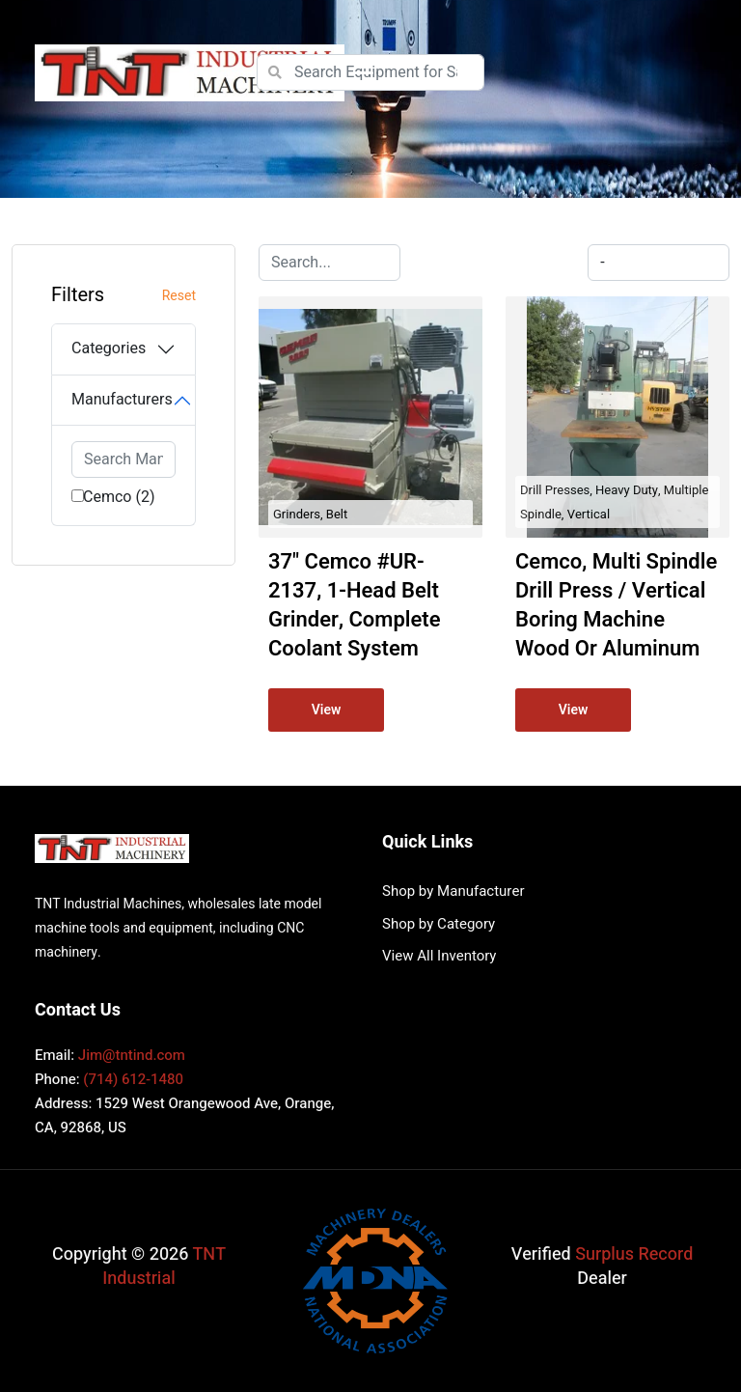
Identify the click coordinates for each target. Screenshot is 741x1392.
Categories (108, 348)
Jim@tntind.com (131, 1055)
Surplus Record (634, 1254)
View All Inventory (439, 955)
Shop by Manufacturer (453, 891)
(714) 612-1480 (133, 1079)
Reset (179, 296)
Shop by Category (438, 923)
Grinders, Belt (310, 514)
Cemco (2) (118, 497)
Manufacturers (122, 399)
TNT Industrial (164, 1266)
